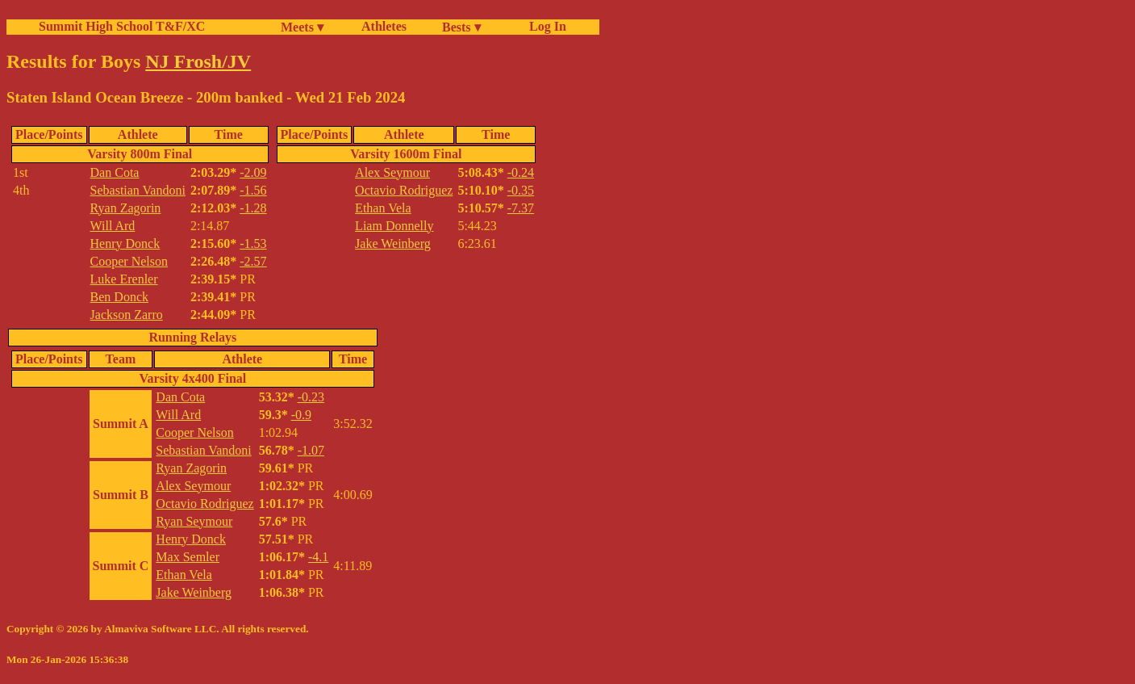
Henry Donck (125, 243)
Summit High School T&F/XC (122, 26)
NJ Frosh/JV (198, 61)
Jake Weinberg (393, 243)
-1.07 (311, 450)
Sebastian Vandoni (138, 190)
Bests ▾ (461, 27)
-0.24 (520, 172)
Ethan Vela (383, 208)
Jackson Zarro (126, 314)
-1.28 (253, 208)
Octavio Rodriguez (404, 190)
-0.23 (311, 397)
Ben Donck (119, 297)
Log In (544, 26)
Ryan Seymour (194, 521)
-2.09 (253, 172)
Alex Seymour (392, 172)
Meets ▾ (302, 27)
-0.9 (301, 415)
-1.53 (253, 243)
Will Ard (113, 226)
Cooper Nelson (129, 261)
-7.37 (520, 208)
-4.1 (318, 557)
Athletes (384, 26)
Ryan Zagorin (125, 208)
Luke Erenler (124, 279)
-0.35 (520, 190)
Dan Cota (115, 172)
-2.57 (253, 261)
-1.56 (253, 190)
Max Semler (187, 557)
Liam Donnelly (394, 226)
